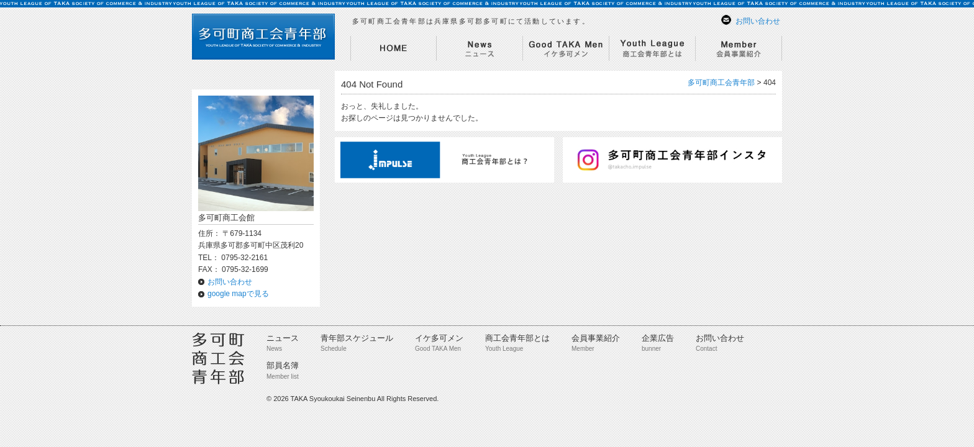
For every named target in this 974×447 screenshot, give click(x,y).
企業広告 (658, 338)
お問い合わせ (757, 21)
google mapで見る (238, 293)
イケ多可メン (439, 338)
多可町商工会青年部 (721, 82)
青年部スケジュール (357, 338)
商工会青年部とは (517, 338)
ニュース (282, 338)
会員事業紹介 (595, 338)
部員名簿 (282, 365)
